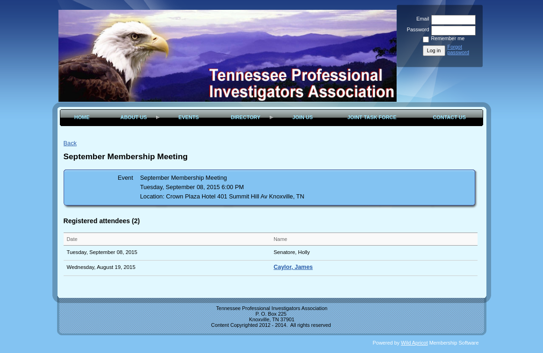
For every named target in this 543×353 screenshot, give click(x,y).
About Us (133, 117)
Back (70, 143)
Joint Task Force (372, 117)
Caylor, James (293, 267)
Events (189, 117)
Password (416, 29)
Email (421, 18)
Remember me (448, 38)
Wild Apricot (414, 343)
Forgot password (459, 49)
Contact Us (449, 117)
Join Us (302, 117)
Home (82, 117)
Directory (245, 117)
